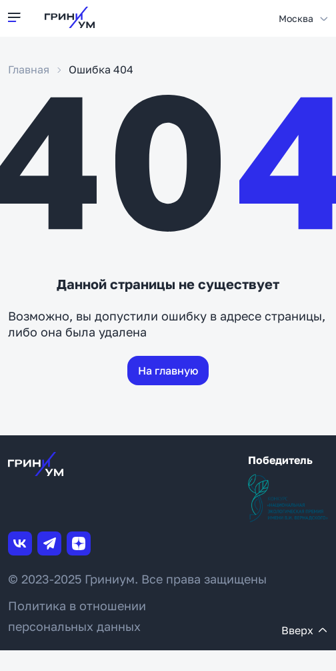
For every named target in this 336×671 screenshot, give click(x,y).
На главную (168, 370)
